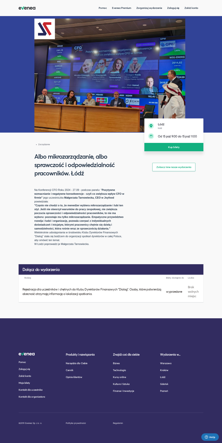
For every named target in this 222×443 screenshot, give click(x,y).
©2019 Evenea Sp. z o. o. (30, 423)
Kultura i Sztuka (121, 384)
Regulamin (118, 423)
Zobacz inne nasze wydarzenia (173, 167)
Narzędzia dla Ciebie (76, 363)
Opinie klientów (74, 377)
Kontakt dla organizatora (32, 396)
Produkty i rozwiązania (80, 354)
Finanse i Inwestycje (123, 390)
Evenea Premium (121, 7)
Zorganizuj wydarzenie (149, 7)
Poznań (164, 390)
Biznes (116, 363)
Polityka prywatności (76, 423)
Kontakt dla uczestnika (31, 389)
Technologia (119, 370)
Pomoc (103, 7)
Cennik (69, 370)
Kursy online (119, 377)
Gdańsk (164, 384)
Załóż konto (191, 7)
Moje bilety (24, 382)
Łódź (162, 377)
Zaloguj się (173, 7)
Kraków (164, 370)
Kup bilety (173, 147)
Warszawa (165, 363)
